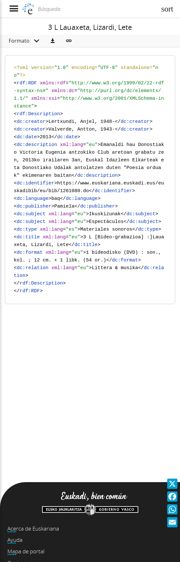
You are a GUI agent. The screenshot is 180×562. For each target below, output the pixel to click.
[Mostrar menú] (13, 9)
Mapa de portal (26, 551)
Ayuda (14, 539)
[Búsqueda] (96, 9)
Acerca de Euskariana (33, 528)
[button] (52, 41)
